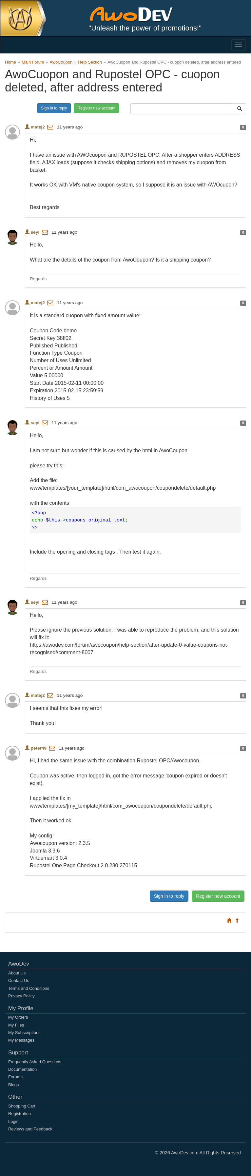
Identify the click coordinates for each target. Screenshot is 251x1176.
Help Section (90, 62)
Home (10, 62)
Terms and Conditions (28, 988)
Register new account (96, 108)
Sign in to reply (54, 108)
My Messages (21, 1040)
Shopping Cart (21, 1106)
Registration (19, 1113)
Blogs (13, 1084)
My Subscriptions (24, 1032)
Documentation (22, 1069)
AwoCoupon (61, 62)
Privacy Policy (21, 995)
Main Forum (33, 62)
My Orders (18, 1017)
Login (13, 1121)
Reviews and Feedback (30, 1129)
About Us (17, 972)
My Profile (20, 1008)
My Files (16, 1025)
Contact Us (18, 980)
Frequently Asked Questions (34, 1061)
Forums (15, 1076)
